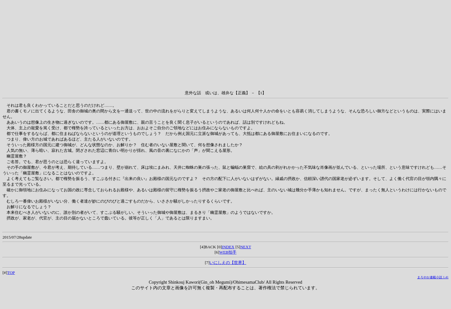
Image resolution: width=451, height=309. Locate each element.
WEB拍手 (227, 252)
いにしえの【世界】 (228, 262)
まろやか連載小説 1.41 (432, 277)
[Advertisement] (225, 46)
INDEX (228, 247)
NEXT (245, 247)
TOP (11, 272)
